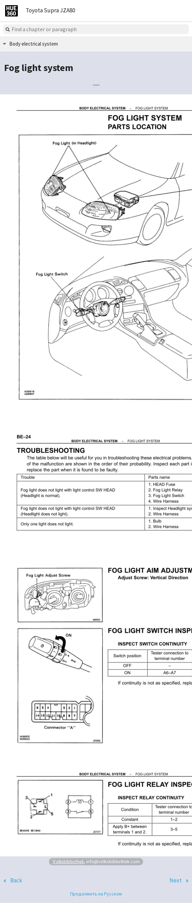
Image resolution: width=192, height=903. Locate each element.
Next (175, 880)
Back (16, 880)
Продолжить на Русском (96, 894)
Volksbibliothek (68, 861)
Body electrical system (33, 43)
